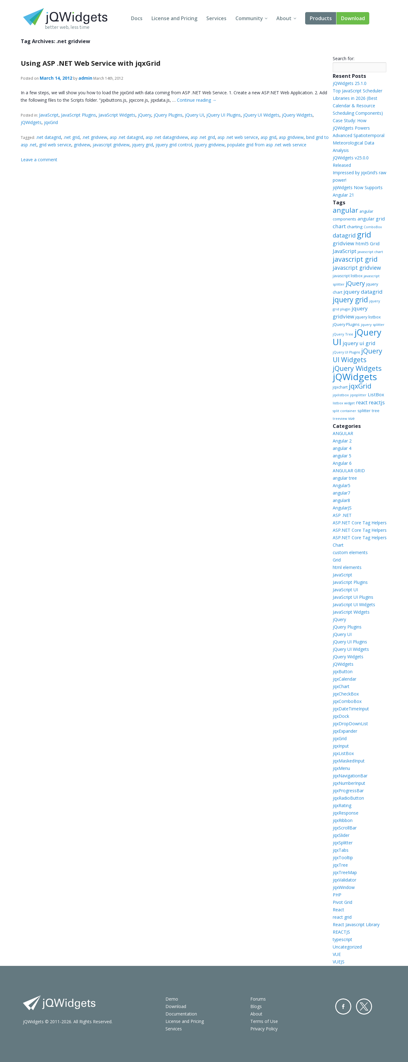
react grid (342, 917)
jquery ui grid (359, 343)
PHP (337, 895)
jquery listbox (368, 317)
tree (375, 410)
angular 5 (342, 456)
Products (321, 18)
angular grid (371, 219)
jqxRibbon (343, 820)
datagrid (344, 235)
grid (364, 234)
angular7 (341, 493)
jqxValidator (344, 880)
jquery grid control (174, 145)
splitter (364, 410)
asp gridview (291, 137)
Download (353, 18)
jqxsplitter (358, 395)
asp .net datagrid (126, 137)
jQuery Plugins (168, 115)
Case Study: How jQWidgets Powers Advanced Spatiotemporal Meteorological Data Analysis (358, 135)
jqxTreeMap (345, 872)
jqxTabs (341, 850)
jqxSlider (341, 835)
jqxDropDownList (350, 724)
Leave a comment (39, 159)
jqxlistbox (341, 395)
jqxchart (340, 387)
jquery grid (142, 145)
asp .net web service (237, 137)
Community (249, 18)
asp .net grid (203, 137)
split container (344, 411)
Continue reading (197, 100)
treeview (340, 418)
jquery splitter (372, 324)
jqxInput (341, 746)
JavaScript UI (345, 590)
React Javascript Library (356, 924)
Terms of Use (264, 1021)
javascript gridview (111, 145)
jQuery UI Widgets (261, 115)
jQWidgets (31, 122)
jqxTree (340, 865)
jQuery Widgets (297, 115)
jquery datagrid (363, 291)
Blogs (256, 1006)
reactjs (377, 402)
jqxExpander (345, 731)
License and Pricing (174, 18)
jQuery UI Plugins (223, 115)
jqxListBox (343, 753)
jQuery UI (194, 115)
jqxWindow (344, 887)
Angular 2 (342, 441)
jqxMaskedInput (349, 761)
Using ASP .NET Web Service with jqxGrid (90, 63)
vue (351, 418)
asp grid (268, 137)
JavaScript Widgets (117, 115)
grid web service (55, 145)
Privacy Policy (264, 1029)
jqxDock (341, 716)
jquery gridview (210, 145)
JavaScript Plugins (78, 115)
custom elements (350, 552)
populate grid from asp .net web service (266, 145)
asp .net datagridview (167, 137)
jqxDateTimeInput (351, 709)
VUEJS (338, 962)
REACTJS (341, 932)
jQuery (144, 115)
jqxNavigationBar (350, 776)
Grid (337, 560)
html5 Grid (367, 243)
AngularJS (342, 508)
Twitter (364, 1006)
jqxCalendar (344, 679)
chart (339, 226)
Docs (137, 18)
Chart (338, 545)
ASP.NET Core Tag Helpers (360, 523)
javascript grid (355, 259)
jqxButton (343, 671)
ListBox (376, 394)
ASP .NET (342, 515)
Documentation (181, 1014)
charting (354, 226)
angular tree (345, 478)
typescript (342, 939)
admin (85, 78)
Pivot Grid (342, 902)
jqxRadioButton (348, 798)
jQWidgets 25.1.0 (349, 83)
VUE (337, 954)
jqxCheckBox (346, 694)
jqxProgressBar (348, 790)
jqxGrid (51, 122)
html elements (347, 567)
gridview (82, 145)
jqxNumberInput (349, 783)
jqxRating (342, 805)
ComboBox (373, 227)
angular (345, 210)
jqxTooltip (343, 857)
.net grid (72, 137)
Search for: (343, 58)
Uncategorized (347, 947)
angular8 (341, 500)
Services (216, 18)
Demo (171, 999)
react (361, 402)
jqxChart (341, 686)
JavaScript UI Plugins (353, 597)
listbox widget (344, 403)
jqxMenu (341, 768)
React (338, 910)
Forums (258, 999)
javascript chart (370, 251)
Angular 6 (342, 463)
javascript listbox (347, 275)
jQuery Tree (343, 334)
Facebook (343, 1006)
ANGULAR (343, 433)
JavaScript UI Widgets (354, 604)
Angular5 (341, 485)
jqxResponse (345, 813)
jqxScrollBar (345, 828)
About (284, 18)
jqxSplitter (343, 843)
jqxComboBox (347, 701)
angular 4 (342, 448)
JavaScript (49, 115)
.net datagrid (48, 137)
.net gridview (94, 137)
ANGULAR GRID (349, 470)
